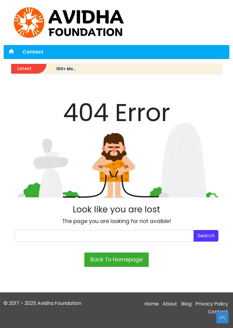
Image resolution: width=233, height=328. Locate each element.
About (170, 303)
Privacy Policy (211, 303)
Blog (186, 303)
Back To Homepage (116, 259)
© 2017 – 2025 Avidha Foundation (42, 303)
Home (151, 303)
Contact (32, 51)
